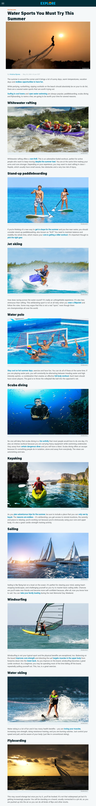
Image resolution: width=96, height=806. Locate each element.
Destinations (11, 9)
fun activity (44, 441)
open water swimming (38, 93)
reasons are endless (25, 517)
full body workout (62, 376)
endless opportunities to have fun (29, 82)
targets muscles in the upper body (67, 658)
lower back (31, 661)
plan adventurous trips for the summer (29, 514)
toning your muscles (72, 728)
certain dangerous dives (31, 446)
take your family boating (30, 593)
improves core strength (25, 658)
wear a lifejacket (74, 302)
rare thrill (33, 159)
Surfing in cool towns (16, 93)
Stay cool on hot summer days (20, 370)
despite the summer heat (45, 161)
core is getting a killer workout (55, 235)
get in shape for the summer (47, 229)
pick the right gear (14, 237)
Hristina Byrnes (15, 74)
